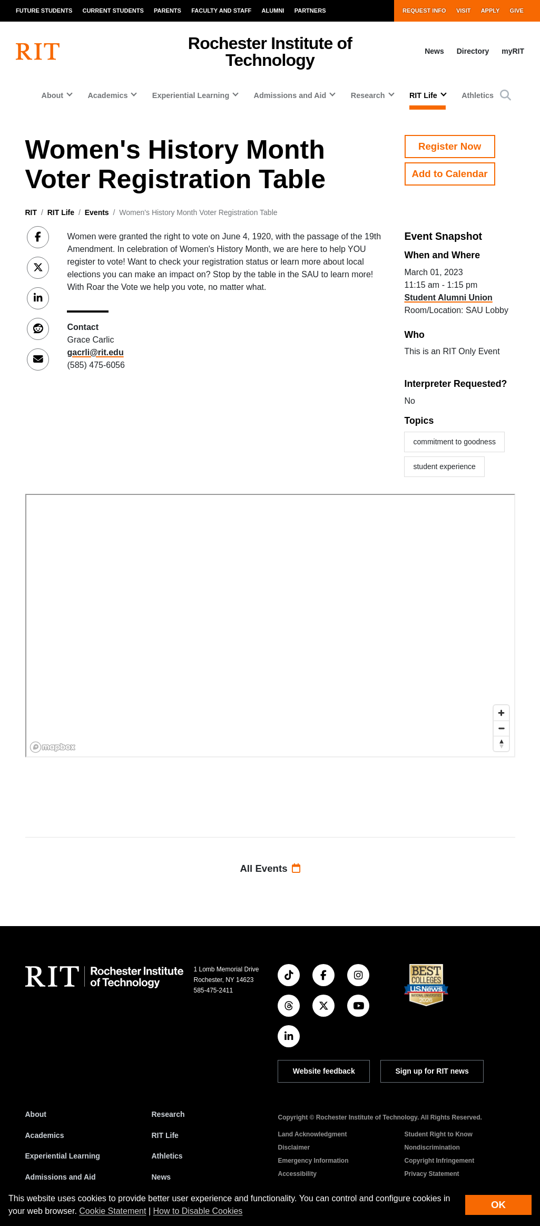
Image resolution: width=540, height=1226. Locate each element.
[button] (505, 95)
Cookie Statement (112, 1210)
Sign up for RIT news (432, 1071)
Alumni (273, 10)
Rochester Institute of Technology (270, 52)
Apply (490, 10)
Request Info (424, 10)
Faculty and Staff (221, 10)
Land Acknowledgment (312, 1134)
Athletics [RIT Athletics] (167, 1156)
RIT (31, 212)
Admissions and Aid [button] (290, 95)
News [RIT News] (161, 1177)
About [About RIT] (35, 1114)
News (434, 51)
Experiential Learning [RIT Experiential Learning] (62, 1156)
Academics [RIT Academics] (44, 1135)
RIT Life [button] (423, 95)
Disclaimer (294, 1147)
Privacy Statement (432, 1174)
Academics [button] (107, 95)
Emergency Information (313, 1160)
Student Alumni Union (448, 297)
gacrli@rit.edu (95, 352)
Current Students (112, 10)
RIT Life (60, 212)
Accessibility (297, 1174)
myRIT (513, 51)
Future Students (44, 10)
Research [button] (368, 95)
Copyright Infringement (440, 1160)
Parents (167, 10)
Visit (463, 10)
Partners (310, 10)
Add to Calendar (450, 173)
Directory (473, 51)
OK (498, 1204)
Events (97, 212)
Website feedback (324, 1071)
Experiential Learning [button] (190, 95)
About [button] (52, 95)
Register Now (449, 146)
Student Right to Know (439, 1134)
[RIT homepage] (38, 52)
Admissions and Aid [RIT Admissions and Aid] (60, 1177)
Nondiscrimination (432, 1147)
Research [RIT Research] (168, 1114)
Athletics (478, 95)
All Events (270, 868)
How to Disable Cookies (198, 1210)
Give (517, 10)
